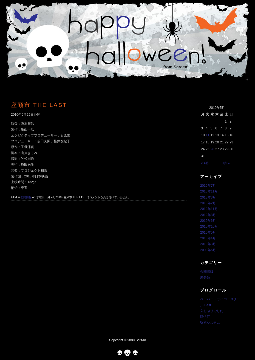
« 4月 (205, 163)
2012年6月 (208, 221)
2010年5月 (208, 232)
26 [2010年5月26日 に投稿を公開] (212, 149)
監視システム (210, 323)
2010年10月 (209, 226)
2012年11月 (209, 209)
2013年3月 (208, 197)
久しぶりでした (211, 311)
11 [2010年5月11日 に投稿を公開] (207, 135)
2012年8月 (208, 215)
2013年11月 (209, 191)
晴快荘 (205, 317)
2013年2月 (208, 203)
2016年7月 (208, 186)
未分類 (205, 277)
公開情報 (26, 197)
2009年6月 (208, 250)
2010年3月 (208, 244)
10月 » (224, 163)
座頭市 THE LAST (39, 105)
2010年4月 (208, 238)
